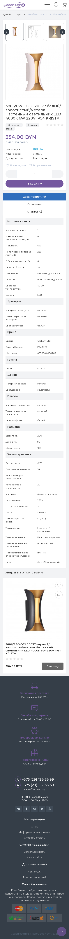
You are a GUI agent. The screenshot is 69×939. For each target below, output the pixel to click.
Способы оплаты (34, 837)
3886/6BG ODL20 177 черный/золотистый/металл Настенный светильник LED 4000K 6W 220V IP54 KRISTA (33, 649)
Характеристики (34, 196)
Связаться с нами (34, 851)
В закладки (16, 165)
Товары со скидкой (34, 877)
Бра (19, 14)
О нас (34, 826)
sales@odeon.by (34, 789)
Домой (7, 14)
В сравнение (39, 165)
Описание (34, 204)
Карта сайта (34, 857)
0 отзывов (14, 125)
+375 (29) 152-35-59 (34, 785)
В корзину (34, 183)
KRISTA (38, 149)
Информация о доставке (34, 832)
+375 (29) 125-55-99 (34, 779)
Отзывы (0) (34, 211)
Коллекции (34, 871)
